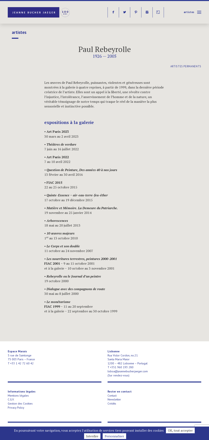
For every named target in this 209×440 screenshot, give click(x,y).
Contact (112, 395)
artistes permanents (185, 66)
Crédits (112, 403)
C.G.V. (11, 399)
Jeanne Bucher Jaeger (39, 12)
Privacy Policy (16, 407)
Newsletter (114, 399)
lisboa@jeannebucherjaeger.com (128, 371)
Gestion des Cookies (20, 403)
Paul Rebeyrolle (104, 49)
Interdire (92, 436)
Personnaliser (114, 436)
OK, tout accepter (180, 430)
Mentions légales (18, 395)
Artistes (189, 12)
